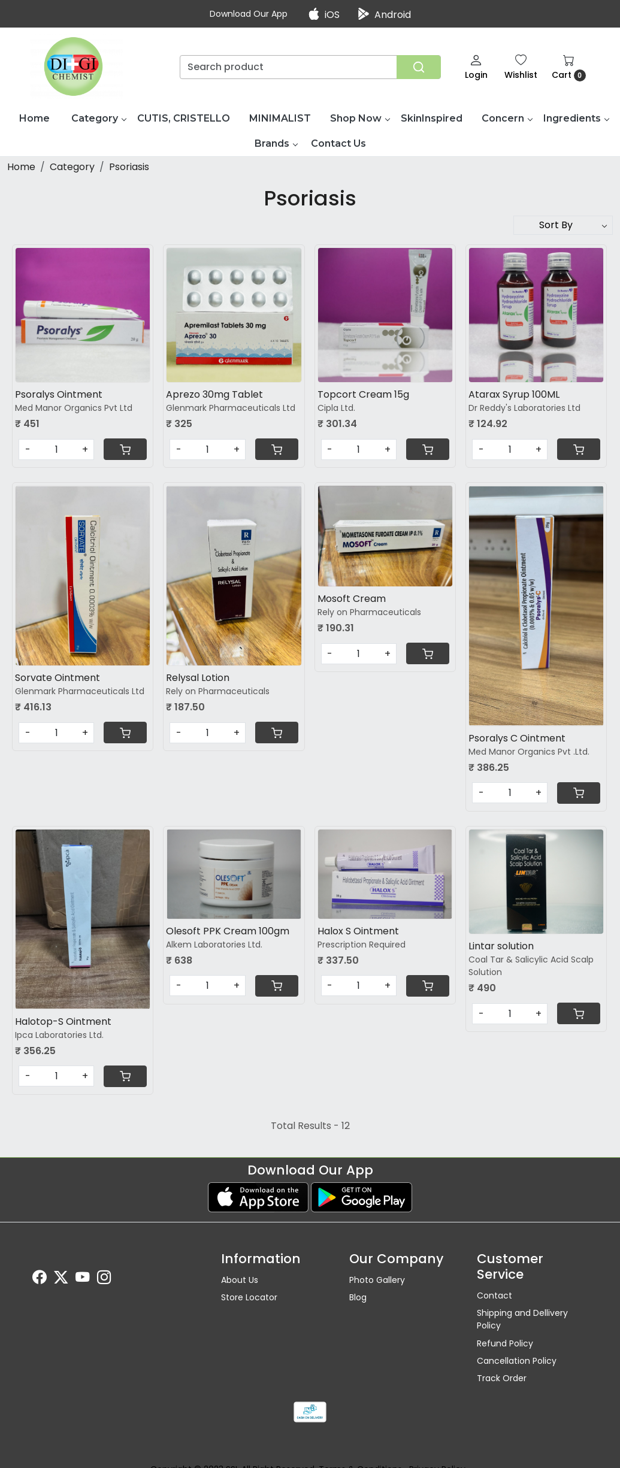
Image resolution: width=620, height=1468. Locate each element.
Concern (507, 118)
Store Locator (249, 1297)
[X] (61, 1279)
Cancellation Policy (517, 1361)
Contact (494, 1295)
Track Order (502, 1378)
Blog (358, 1297)
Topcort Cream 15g (363, 394)
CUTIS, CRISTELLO (183, 118)
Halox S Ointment (358, 931)
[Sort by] (563, 225)
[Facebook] (39, 1279)
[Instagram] (104, 1279)
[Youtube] (82, 1279)
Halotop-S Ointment (63, 1021)
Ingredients (576, 118)
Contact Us (338, 143)
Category (98, 118)
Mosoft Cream (351, 599)
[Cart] (125, 449)
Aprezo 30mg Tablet (214, 394)
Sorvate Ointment (57, 678)
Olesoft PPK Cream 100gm (227, 931)
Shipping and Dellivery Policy (522, 1319)
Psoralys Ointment (58, 394)
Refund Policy (505, 1343)
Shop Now (359, 118)
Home (34, 118)
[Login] (476, 66)
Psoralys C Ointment (516, 738)
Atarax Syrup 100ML (513, 394)
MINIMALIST (280, 118)
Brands (276, 143)
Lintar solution (501, 946)
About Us (239, 1280)
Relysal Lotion (197, 678)
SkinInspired (431, 118)
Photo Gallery (377, 1280)
